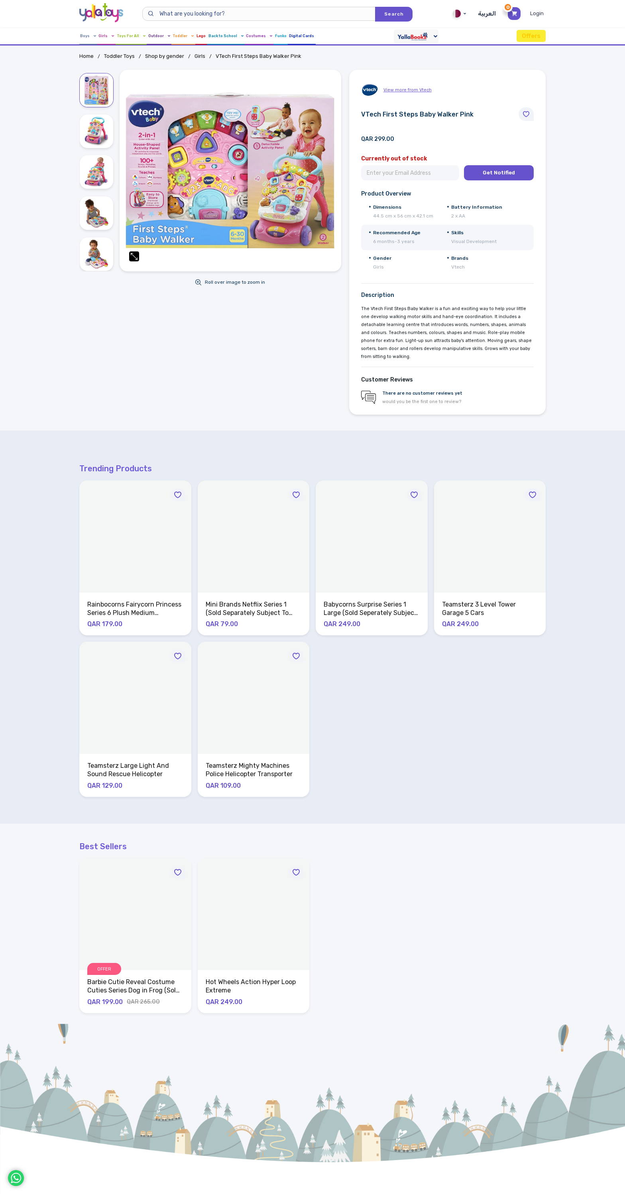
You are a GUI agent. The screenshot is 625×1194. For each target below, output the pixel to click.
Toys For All (158, 36)
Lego (274, 36)
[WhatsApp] (16, 1178)
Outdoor (203, 36)
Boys (88, 36)
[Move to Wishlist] (526, 114)
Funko (404, 36)
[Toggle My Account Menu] (538, 13)
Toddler (242, 36)
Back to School (316, 36)
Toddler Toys (119, 56)
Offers (531, 36)
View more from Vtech (407, 90)
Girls (119, 36)
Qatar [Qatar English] (458, 14)
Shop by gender (164, 56)
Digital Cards (441, 36)
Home (86, 56)
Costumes (367, 36)
